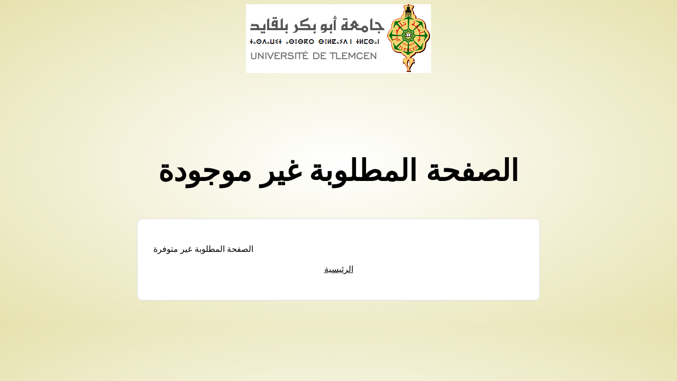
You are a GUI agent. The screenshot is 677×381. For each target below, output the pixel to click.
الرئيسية (338, 269)
